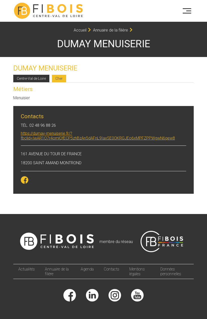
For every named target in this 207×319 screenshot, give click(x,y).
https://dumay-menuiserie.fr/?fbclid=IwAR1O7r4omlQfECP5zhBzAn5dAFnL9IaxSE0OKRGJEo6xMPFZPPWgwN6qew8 (98, 135)
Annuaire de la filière (110, 30)
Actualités (26, 269)
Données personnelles (170, 271)
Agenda (87, 269)
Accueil (80, 30)
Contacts (111, 269)
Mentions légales (137, 271)
